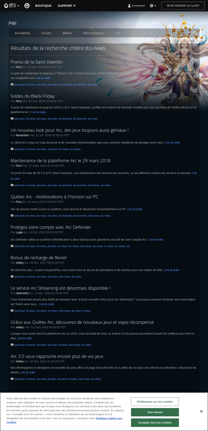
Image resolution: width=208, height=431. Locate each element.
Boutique (43, 6)
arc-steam (75, 149)
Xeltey (20, 262)
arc (128, 246)
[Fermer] (201, 411)
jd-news (52, 246)
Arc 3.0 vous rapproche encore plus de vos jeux (57, 356)
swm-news (93, 185)
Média (67, 33)
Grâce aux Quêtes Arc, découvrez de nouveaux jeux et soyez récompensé (82, 322)
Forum (46, 33)
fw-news (30, 84)
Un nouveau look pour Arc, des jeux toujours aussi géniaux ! (70, 130)
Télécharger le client (183, 5)
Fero (19, 67)
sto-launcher (79, 84)
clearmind (22, 293)
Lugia (19, 232)
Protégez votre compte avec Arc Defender (51, 227)
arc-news (93, 84)
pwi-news (20, 84)
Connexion (136, 5)
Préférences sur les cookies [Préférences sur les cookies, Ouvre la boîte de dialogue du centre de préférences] (155, 401)
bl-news (62, 345)
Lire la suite (43, 78)
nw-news (52, 84)
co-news (108, 246)
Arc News (73, 246)
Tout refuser (155, 412)
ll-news (86, 310)
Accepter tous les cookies (155, 422)
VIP (118, 33)
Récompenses (93, 33)
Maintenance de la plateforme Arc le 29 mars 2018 (61, 160)
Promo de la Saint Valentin (37, 62)
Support (66, 6)
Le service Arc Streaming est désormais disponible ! (60, 288)
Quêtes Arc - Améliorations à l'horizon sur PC (55, 196)
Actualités (22, 33)
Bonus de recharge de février (39, 257)
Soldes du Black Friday (33, 96)
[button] (11, 5)
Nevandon (22, 135)
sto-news (41, 84)
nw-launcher (65, 84)
